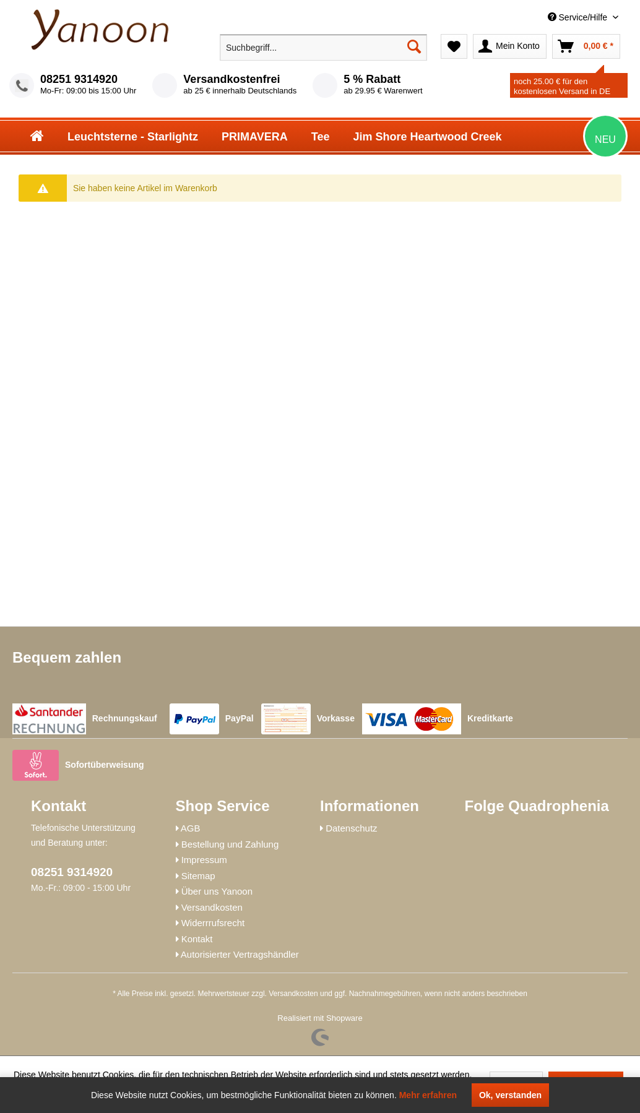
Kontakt (197, 939)
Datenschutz (351, 828)
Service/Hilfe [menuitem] (579, 17)
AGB (191, 828)
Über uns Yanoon (217, 891)
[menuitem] (529, 17)
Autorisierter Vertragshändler (240, 954)
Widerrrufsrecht (213, 922)
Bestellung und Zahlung (230, 844)
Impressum (204, 859)
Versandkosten (212, 907)
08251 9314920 (79, 79)
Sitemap (198, 875)
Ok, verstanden (510, 1095)
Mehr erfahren (428, 1095)
